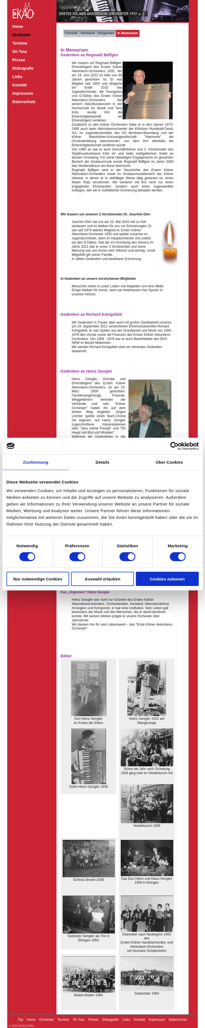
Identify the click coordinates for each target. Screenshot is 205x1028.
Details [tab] (103, 462)
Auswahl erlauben (102, 579)
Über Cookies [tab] (169, 462)
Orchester (21, 35)
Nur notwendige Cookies (37, 579)
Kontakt (19, 85)
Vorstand (87, 33)
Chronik (71, 33)
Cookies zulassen (167, 579)
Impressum (22, 93)
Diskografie (22, 68)
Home (17, 26)
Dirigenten (106, 33)
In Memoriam (127, 33)
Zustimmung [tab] (35, 462)
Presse (18, 60)
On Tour (19, 51)
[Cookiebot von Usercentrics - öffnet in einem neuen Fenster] (174, 446)
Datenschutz (23, 101)
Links (17, 76)
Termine (19, 43)
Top (20, 1020)
